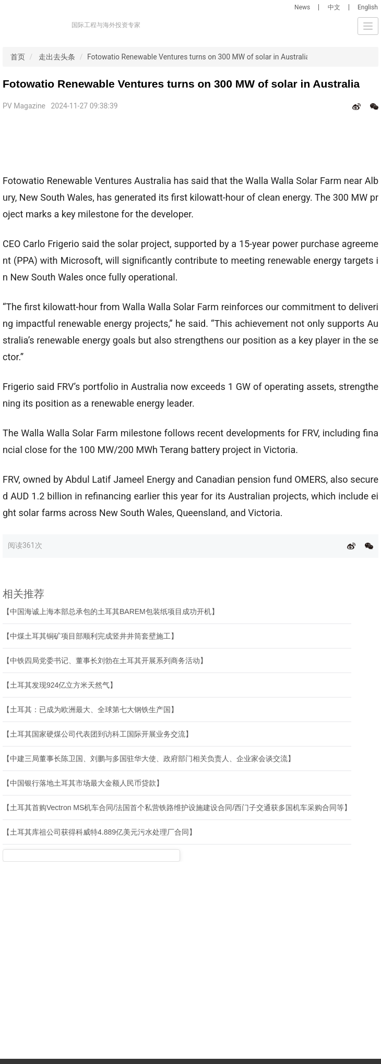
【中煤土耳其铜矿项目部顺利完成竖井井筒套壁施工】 (90, 636)
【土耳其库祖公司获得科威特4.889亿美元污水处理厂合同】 (99, 832)
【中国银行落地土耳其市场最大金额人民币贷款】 (83, 783)
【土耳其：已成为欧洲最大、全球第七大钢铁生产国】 (90, 709)
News (302, 7)
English (368, 7)
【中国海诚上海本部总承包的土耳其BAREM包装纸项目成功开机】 (111, 611)
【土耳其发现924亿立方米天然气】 (60, 685)
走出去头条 (57, 57)
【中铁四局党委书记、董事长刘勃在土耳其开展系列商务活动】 (105, 660)
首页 (17, 57)
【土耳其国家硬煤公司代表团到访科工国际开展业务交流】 (98, 734)
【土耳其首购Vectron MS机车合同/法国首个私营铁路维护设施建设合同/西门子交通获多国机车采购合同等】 (177, 807)
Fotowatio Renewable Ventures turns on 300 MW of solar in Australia (198, 57)
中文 (334, 7)
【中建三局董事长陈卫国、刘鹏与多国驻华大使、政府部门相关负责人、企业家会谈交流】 (149, 758)
